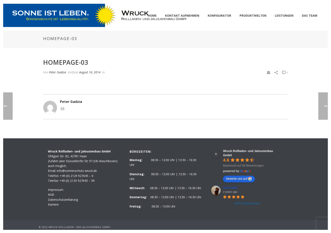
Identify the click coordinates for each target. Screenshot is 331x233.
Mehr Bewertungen (247, 203)
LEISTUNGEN (284, 15)
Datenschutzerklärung (63, 200)
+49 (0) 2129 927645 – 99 (77, 181)
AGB (51, 195)
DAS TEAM (309, 15)
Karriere (53, 204)
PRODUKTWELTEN (253, 15)
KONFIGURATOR (219, 15)
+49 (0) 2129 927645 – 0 (76, 176)
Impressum (55, 190)
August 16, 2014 (89, 72)
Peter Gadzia (57, 72)
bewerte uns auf (239, 179)
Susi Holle (230, 187)
